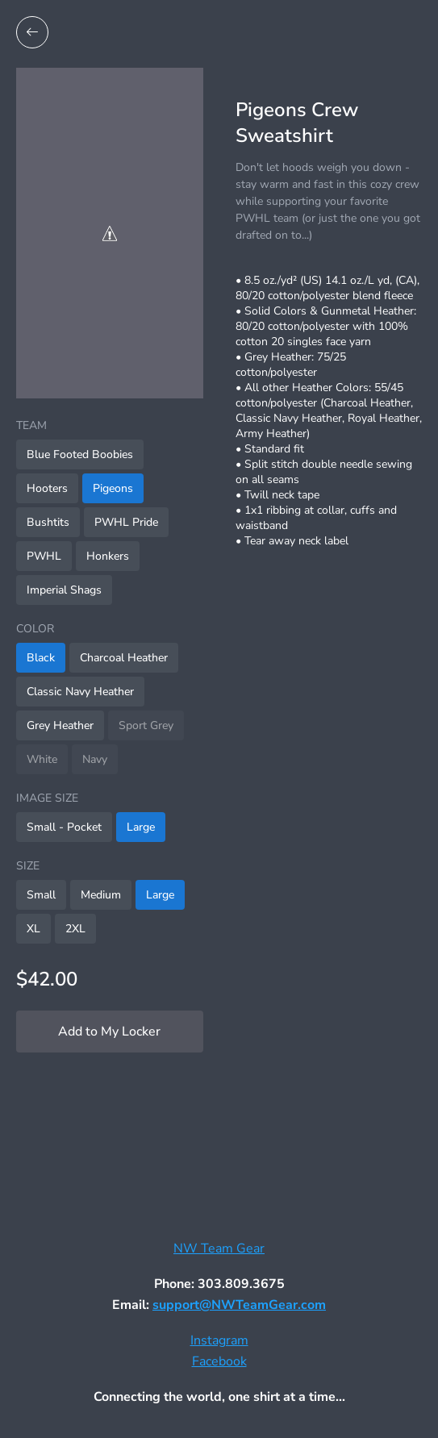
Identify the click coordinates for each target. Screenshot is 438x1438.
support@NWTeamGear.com (239, 1305)
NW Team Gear (219, 1248)
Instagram (219, 1340)
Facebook (219, 1361)
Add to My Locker (109, 1031)
